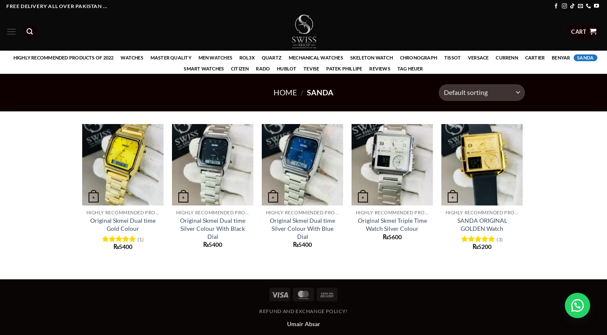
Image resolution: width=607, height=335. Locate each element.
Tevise (311, 68)
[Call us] (588, 6)
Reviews (379, 68)
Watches (132, 57)
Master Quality (170, 57)
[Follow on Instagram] (564, 6)
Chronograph (418, 57)
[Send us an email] (580, 6)
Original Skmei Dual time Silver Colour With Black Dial (212, 228)
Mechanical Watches (316, 57)
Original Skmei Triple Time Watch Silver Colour (392, 224)
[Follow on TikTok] (572, 6)
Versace (478, 57)
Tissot (452, 57)
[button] (11, 31)
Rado (263, 68)
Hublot (286, 68)
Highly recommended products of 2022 (63, 57)
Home (285, 92)
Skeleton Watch (371, 57)
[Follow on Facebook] (556, 6)
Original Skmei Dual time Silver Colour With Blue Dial (302, 228)
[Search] (30, 32)
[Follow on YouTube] (596, 6)
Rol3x (247, 57)
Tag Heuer (410, 68)
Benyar (561, 57)
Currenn (507, 57)
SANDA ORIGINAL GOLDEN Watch (482, 224)
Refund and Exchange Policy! (303, 311)
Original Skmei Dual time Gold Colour (123, 224)
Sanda (585, 57)
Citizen (240, 68)
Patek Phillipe (344, 68)
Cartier (535, 57)
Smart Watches (204, 68)
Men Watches (215, 57)
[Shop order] (482, 92)
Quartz (272, 57)
